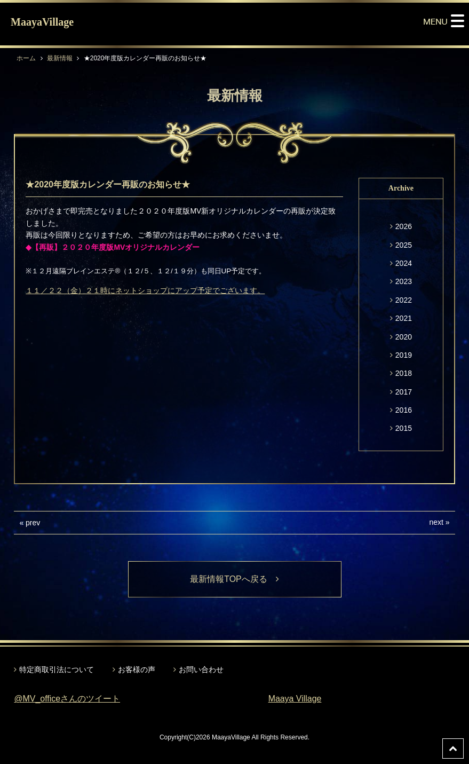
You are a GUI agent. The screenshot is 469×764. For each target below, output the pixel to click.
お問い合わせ (201, 669)
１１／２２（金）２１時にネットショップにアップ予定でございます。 (145, 290)
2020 (403, 337)
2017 (403, 392)
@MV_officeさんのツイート (67, 698)
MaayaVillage (42, 22)
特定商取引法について (56, 669)
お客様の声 (136, 669)
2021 (403, 318)
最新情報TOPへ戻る (234, 579)
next (436, 522)
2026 (403, 226)
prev (33, 522)
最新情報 (60, 58)
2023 (403, 281)
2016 (403, 410)
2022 (403, 300)
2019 (403, 355)
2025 (403, 245)
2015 (403, 428)
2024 (403, 263)
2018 (403, 373)
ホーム (26, 58)
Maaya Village (295, 698)
